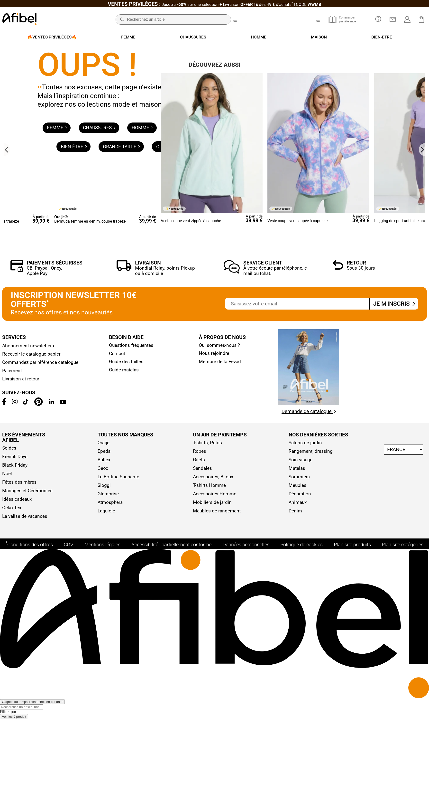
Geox (103, 691)
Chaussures (99, 154)
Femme (57, 154)
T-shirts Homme (209, 708)
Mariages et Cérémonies (27, 714)
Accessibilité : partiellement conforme (171, 772)
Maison (179, 154)
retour (33, 602)
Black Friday (14, 688)
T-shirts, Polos (207, 666)
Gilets (199, 683)
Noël (7, 697)
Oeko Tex (11, 731)
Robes (199, 674)
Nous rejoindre (214, 576)
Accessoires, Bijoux (213, 700)
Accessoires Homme (214, 717)
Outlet (166, 173)
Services (14, 561)
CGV (68, 772)
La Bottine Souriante (118, 700)
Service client (262, 486)
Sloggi (104, 708)
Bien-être (74, 173)
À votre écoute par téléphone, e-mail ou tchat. (275, 494)
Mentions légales (102, 772)
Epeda (104, 674)
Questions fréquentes (131, 569)
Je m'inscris (393, 527)
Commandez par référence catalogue (40, 585)
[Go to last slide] (7, 372)
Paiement (12, 594)
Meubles (297, 708)
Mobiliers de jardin (212, 725)
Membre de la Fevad (220, 585)
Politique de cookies (301, 772)
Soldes (9, 671)
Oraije (104, 666)
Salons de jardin (305, 666)
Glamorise (108, 717)
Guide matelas (124, 593)
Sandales (202, 691)
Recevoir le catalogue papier (31, 577)
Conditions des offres (29, 772)
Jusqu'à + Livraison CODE (214, 4)
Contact (117, 577)
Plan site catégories (402, 772)
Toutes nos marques (125, 658)
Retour (356, 486)
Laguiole (106, 734)
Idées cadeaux (17, 722)
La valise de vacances (24, 739)
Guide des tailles (126, 585)
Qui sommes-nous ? (219, 568)
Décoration (300, 717)
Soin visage (300, 683)
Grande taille (121, 173)
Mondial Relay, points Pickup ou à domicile (165, 494)
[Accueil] (19, 19)
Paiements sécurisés (54, 486)
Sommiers (299, 700)
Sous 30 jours (361, 491)
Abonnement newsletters (28, 569)
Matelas (297, 691)
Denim (295, 734)
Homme (142, 154)
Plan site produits (352, 772)
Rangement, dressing (311, 674)
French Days (14, 680)
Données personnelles (246, 772)
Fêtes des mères (19, 705)
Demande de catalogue (309, 635)
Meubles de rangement (217, 734)
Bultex (104, 683)
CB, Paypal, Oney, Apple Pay (44, 494)
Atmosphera (110, 725)
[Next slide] (422, 372)
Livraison (148, 486)
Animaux (298, 725)
